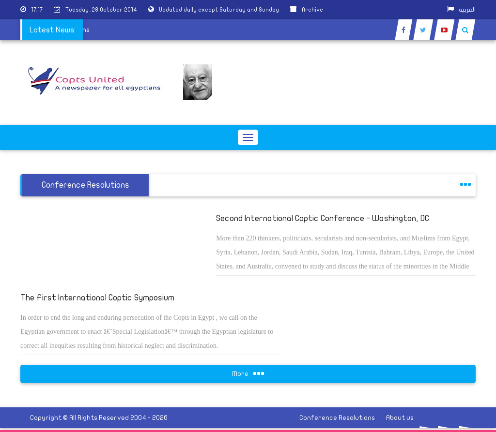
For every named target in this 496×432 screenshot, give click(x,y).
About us (400, 417)
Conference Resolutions (337, 417)
